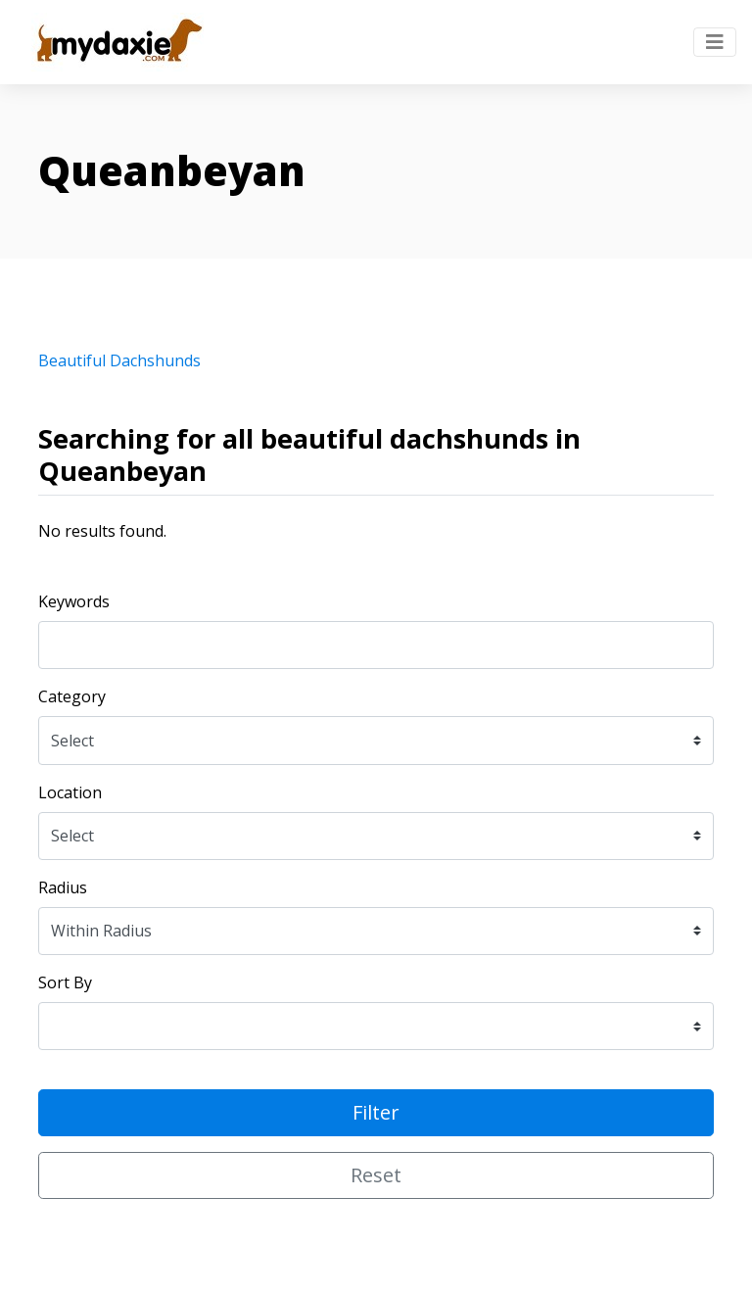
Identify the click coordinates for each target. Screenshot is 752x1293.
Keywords (74, 601)
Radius (62, 887)
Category (72, 696)
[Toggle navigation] (714, 42)
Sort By (65, 982)
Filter (376, 1112)
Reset (376, 1175)
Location (70, 792)
